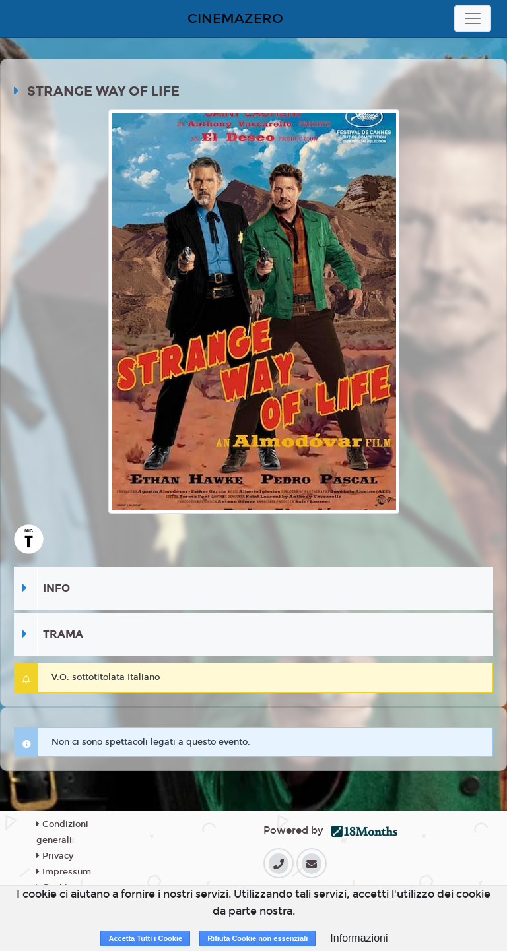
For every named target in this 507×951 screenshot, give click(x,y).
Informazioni (359, 938)
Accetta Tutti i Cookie (145, 938)
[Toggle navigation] (472, 18)
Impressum (63, 872)
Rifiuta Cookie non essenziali (257, 938)
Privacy (54, 856)
